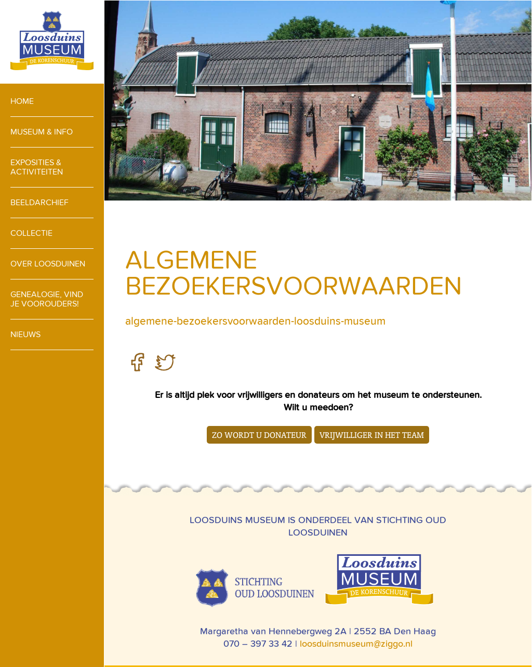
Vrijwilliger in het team (372, 435)
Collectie (31, 233)
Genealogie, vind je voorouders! (46, 299)
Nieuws (25, 334)
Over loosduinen (47, 264)
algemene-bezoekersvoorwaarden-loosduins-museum (255, 321)
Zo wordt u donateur (259, 435)
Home (22, 101)
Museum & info (41, 132)
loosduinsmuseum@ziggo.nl (356, 643)
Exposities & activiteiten (36, 167)
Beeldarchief (39, 202)
